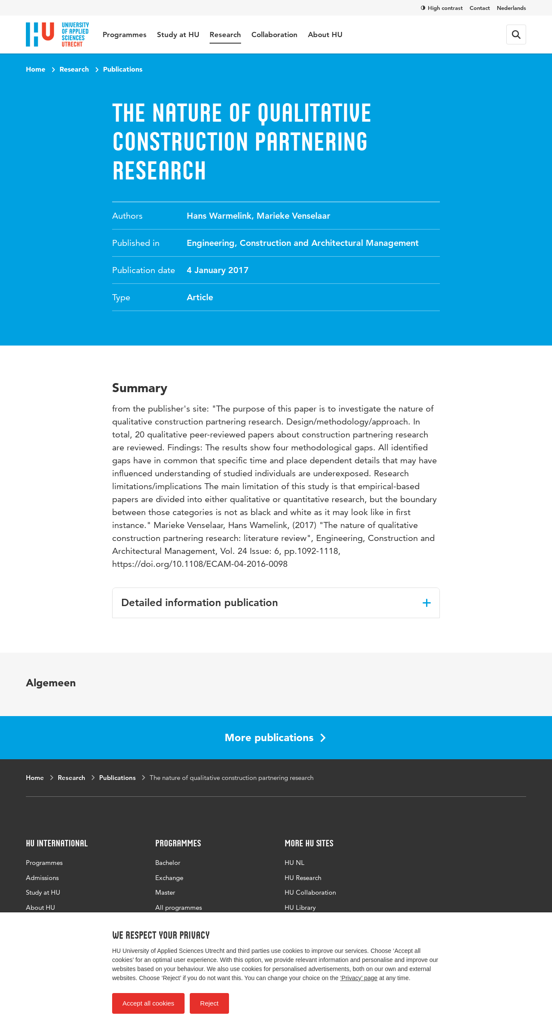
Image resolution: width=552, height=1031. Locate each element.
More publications (275, 737)
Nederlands (511, 7)
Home (35, 69)
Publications (122, 69)
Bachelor (167, 862)
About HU (325, 34)
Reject (209, 1003)
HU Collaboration (310, 892)
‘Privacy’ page (359, 977)
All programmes (178, 907)
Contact (480, 7)
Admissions (42, 878)
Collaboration (274, 34)
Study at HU (178, 34)
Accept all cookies (148, 1003)
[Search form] (516, 34)
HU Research (303, 878)
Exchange (169, 878)
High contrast (442, 7)
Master (165, 892)
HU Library (300, 907)
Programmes (125, 34)
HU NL (294, 862)
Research (225, 34)
